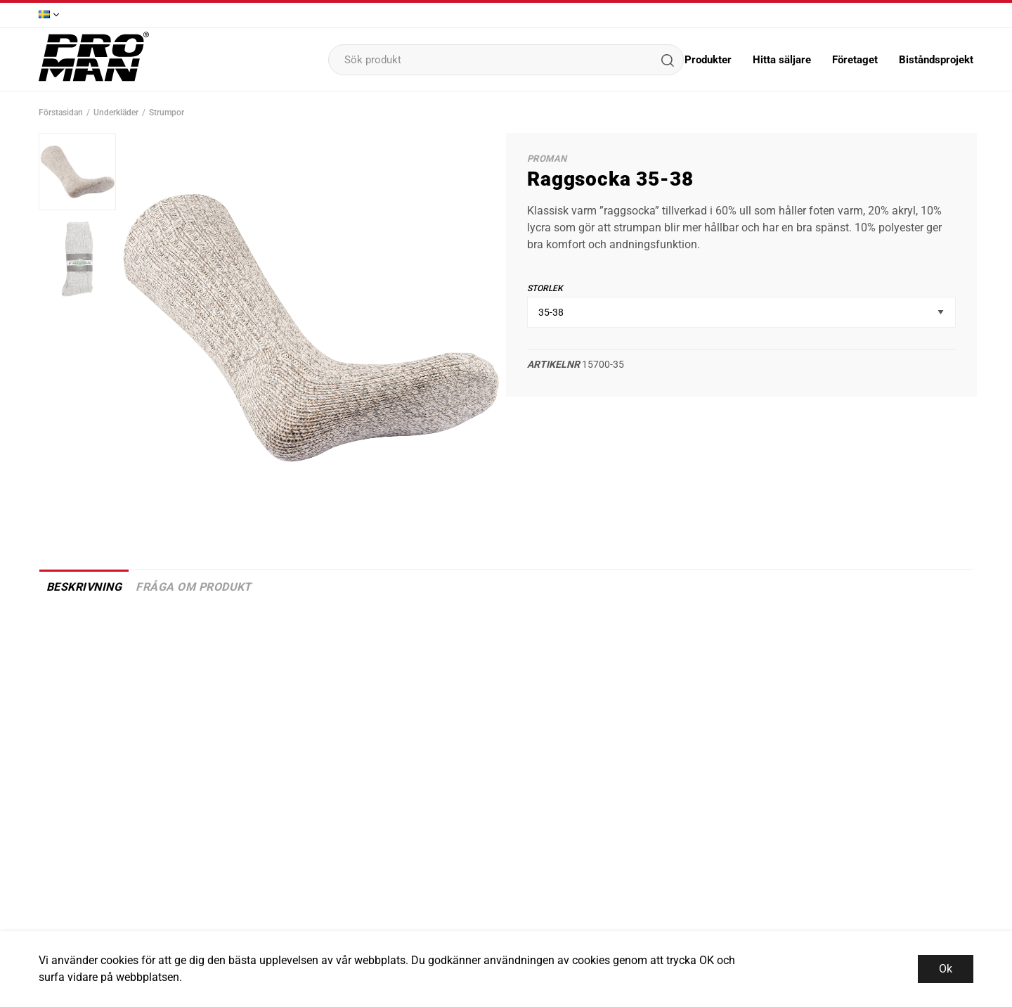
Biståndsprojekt (936, 59)
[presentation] (77, 171)
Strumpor (166, 112)
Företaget (855, 59)
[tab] (77, 172)
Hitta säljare (782, 59)
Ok (945, 968)
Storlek (545, 288)
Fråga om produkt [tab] (194, 587)
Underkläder (115, 112)
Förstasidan (61, 112)
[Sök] (667, 59)
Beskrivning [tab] (84, 587)
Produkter (708, 59)
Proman (546, 158)
